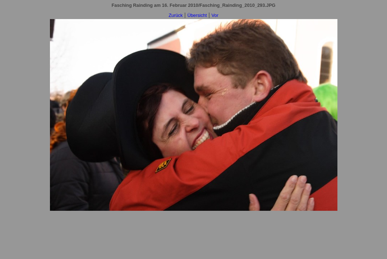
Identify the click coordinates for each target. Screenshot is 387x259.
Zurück (176, 15)
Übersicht (197, 15)
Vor (215, 15)
